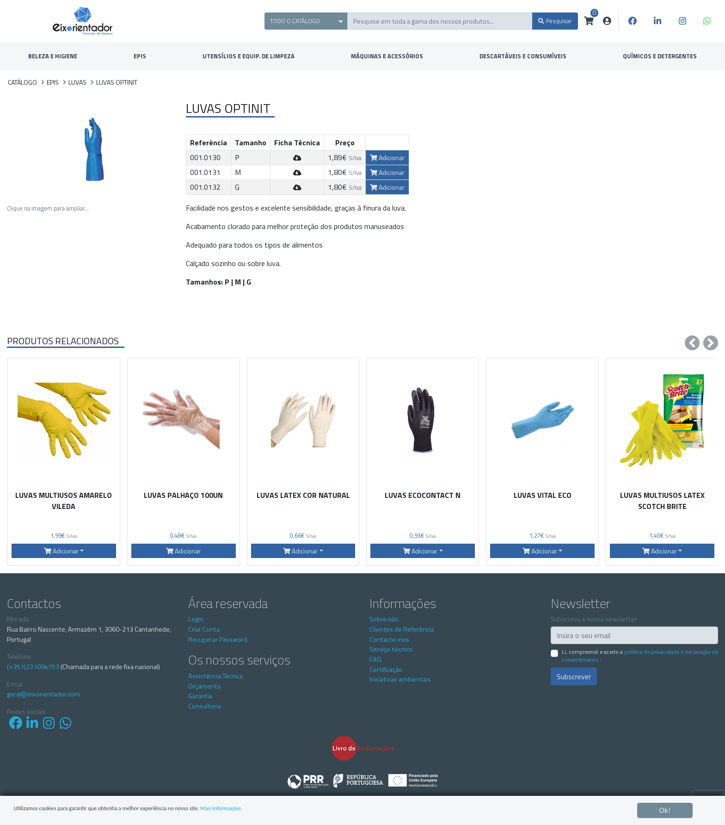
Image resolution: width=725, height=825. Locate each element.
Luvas (77, 82)
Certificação (385, 669)
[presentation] (692, 342)
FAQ (375, 659)
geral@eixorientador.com (43, 694)
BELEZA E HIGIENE (52, 56)
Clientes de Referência (401, 629)
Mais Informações (302, 811)
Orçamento (204, 686)
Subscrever (574, 676)
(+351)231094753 (33, 667)
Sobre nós (384, 619)
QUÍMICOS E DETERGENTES (660, 56)
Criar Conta (204, 629)
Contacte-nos (389, 639)
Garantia (200, 696)
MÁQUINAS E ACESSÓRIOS (387, 56)
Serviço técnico (390, 649)
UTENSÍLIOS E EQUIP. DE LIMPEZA (249, 56)
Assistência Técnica (215, 676)
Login (195, 619)
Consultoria (204, 706)
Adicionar (387, 157)
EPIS (140, 56)
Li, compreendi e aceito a (640, 656)
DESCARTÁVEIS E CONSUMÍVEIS (522, 56)
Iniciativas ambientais (400, 679)
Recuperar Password (217, 639)
